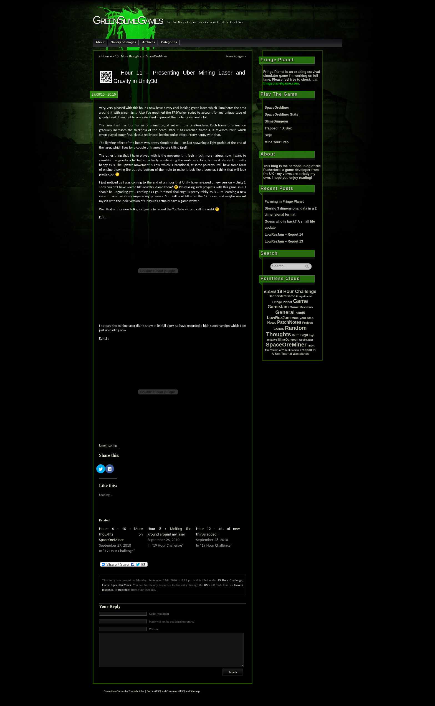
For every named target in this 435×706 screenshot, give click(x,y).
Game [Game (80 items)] (300, 301)
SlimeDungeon (276, 121)
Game (106, 585)
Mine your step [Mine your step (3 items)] (302, 318)
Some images (235, 56)
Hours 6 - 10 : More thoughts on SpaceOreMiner (121, 534)
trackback (124, 589)
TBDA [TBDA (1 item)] (311, 345)
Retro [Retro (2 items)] (295, 335)
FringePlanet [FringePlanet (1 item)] (304, 296)
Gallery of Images (123, 42)
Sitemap (195, 691)
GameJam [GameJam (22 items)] (278, 306)
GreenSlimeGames (127, 20)
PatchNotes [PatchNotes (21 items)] (289, 322)
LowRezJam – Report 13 (284, 241)
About (100, 42)
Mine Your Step (277, 142)
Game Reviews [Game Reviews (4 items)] (301, 307)
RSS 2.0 (209, 585)
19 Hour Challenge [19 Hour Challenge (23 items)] (296, 291)
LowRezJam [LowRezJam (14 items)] (279, 317)
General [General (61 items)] (285, 312)
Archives (148, 42)
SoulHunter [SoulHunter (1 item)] (306, 339)
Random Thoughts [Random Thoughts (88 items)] (286, 331)
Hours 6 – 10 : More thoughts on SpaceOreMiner (134, 56)
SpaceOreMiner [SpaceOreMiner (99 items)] (286, 344)
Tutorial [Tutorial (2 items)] (286, 353)
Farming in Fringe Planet (284, 201)
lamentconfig (108, 445)
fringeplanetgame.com (281, 83)
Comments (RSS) (175, 691)
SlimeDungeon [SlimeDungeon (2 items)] (288, 339)
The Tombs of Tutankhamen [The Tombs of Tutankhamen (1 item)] (282, 350)
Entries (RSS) (154, 691)
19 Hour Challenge (230, 580)
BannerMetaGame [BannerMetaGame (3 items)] (282, 296)
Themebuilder (136, 691)
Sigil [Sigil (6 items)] (304, 335)
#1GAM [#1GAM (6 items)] (270, 292)
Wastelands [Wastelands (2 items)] (301, 353)
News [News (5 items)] (271, 323)
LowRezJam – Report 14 (284, 234)
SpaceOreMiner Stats (281, 114)
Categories (169, 42)
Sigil (268, 135)
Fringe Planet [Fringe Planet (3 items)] (282, 302)
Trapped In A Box (278, 128)
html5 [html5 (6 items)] (300, 313)
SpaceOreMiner (121, 585)
